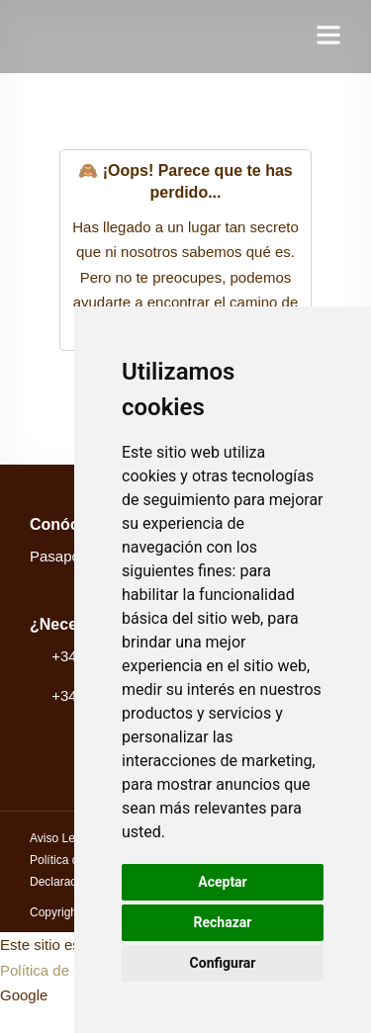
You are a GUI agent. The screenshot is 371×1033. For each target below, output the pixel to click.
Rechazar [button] (223, 922)
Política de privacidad (70, 970)
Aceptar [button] (222, 882)
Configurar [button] (223, 963)
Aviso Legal (60, 838)
